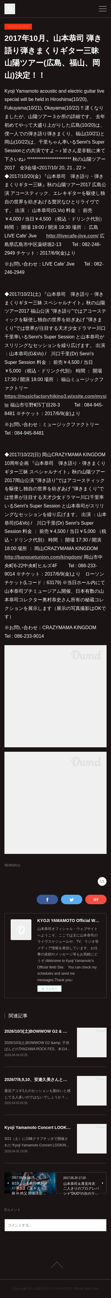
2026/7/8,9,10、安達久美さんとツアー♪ (41, 1079)
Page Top (55, 1265)
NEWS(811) (12, 865)
